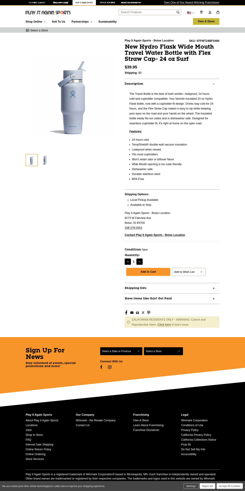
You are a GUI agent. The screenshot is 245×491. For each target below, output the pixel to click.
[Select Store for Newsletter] (163, 351)
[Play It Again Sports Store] (84, 2)
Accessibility (188, 454)
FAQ (28, 439)
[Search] (178, 13)
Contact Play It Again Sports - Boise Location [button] (155, 235)
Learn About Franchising (148, 425)
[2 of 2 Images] (45, 160)
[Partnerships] (81, 21)
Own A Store (206, 21)
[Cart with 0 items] (217, 13)
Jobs (29, 430)
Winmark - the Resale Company (96, 420)
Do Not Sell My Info (193, 449)
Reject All (207, 486)
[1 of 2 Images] (32, 160)
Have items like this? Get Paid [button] (148, 298)
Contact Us (83, 425)
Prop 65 (186, 444)
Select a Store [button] (39, 30)
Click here (164, 324)
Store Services (35, 459)
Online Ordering (35, 454)
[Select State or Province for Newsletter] (121, 351)
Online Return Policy (38, 449)
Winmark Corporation (194, 420)
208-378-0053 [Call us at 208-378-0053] (133, 227)
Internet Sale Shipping (39, 444)
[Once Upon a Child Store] (60, 2)
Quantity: (132, 255)
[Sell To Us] (58, 21)
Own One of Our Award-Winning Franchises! (191, 2)
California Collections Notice (198, 439)
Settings (191, 486)
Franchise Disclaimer (146, 430)
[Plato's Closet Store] (37, 2)
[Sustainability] (107, 21)
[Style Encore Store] (107, 2)
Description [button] (134, 83)
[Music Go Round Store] (131, 2)
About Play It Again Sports (42, 420)
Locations (32, 425)
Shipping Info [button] (135, 288)
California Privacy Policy (196, 434)
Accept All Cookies (229, 486)
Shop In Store (34, 434)
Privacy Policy (190, 430)
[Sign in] (210, 13)
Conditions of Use (192, 425)
